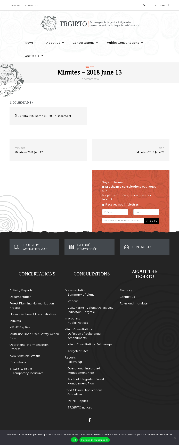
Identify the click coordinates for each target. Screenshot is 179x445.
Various (73, 301)
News (29, 43)
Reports (70, 357)
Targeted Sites (78, 351)
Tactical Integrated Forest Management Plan (86, 381)
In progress (72, 318)
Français (15, 5)
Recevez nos (120, 204)
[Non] (174, 437)
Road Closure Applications (83, 390)
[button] (144, 4)
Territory (126, 290)
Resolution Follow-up (25, 356)
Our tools (32, 56)
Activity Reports (21, 290)
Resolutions (18, 362)
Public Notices (78, 323)
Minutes (89, 67)
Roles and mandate (134, 303)
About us (53, 43)
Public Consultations (123, 43)
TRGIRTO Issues (21, 369)
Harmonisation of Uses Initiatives (33, 314)
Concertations (83, 43)
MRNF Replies (20, 327)
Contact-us (31, 5)
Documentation (20, 297)
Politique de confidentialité (94, 440)
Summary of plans (81, 294)
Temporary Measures (28, 373)
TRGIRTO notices (80, 407)
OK (74, 440)
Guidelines (75, 394)
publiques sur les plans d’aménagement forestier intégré (129, 193)
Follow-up (75, 362)
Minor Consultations (78, 329)
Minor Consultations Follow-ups (90, 344)
